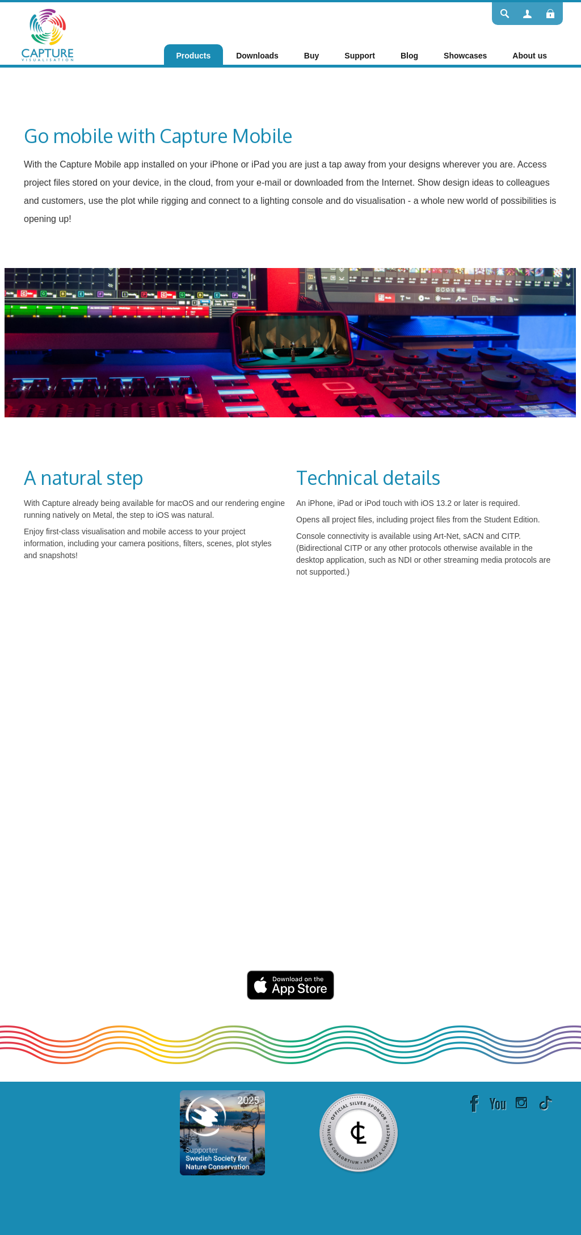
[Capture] (47, 34)
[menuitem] (194, 55)
